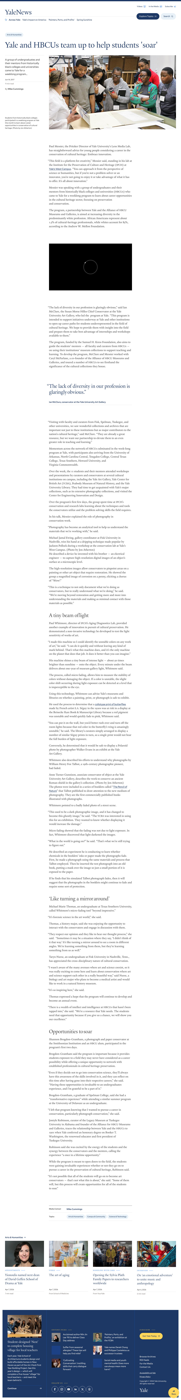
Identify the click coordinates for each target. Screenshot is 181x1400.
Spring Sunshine (84, 19)
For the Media (146, 1363)
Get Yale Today (151, 1336)
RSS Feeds (144, 1359)
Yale (144, 1391)
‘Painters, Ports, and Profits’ (62, 19)
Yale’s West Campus (60, 169)
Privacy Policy (145, 1376)
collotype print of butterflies (110, 708)
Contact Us (145, 1366)
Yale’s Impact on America (34, 19)
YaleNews (18, 13)
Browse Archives (148, 1356)
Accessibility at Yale (148, 1373)
